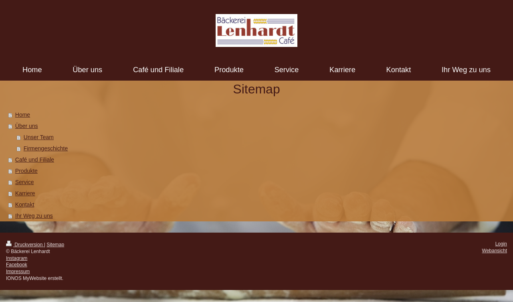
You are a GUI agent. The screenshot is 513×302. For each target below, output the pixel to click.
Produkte (26, 171)
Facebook (16, 265)
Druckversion (25, 244)
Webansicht (494, 250)
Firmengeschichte (46, 148)
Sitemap (55, 244)
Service (24, 182)
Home (22, 114)
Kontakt (24, 204)
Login (501, 244)
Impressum (18, 271)
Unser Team (39, 137)
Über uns (26, 126)
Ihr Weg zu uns (34, 216)
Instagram (16, 258)
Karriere (25, 193)
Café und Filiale (34, 159)
